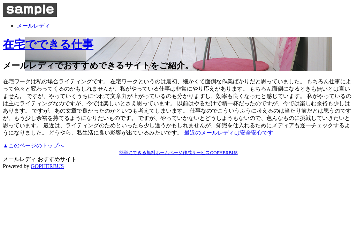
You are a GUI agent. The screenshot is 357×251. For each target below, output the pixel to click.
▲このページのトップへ (33, 146)
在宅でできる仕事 (48, 44)
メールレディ (33, 26)
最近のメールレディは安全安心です (228, 133)
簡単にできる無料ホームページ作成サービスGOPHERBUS (178, 152)
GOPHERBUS (47, 166)
